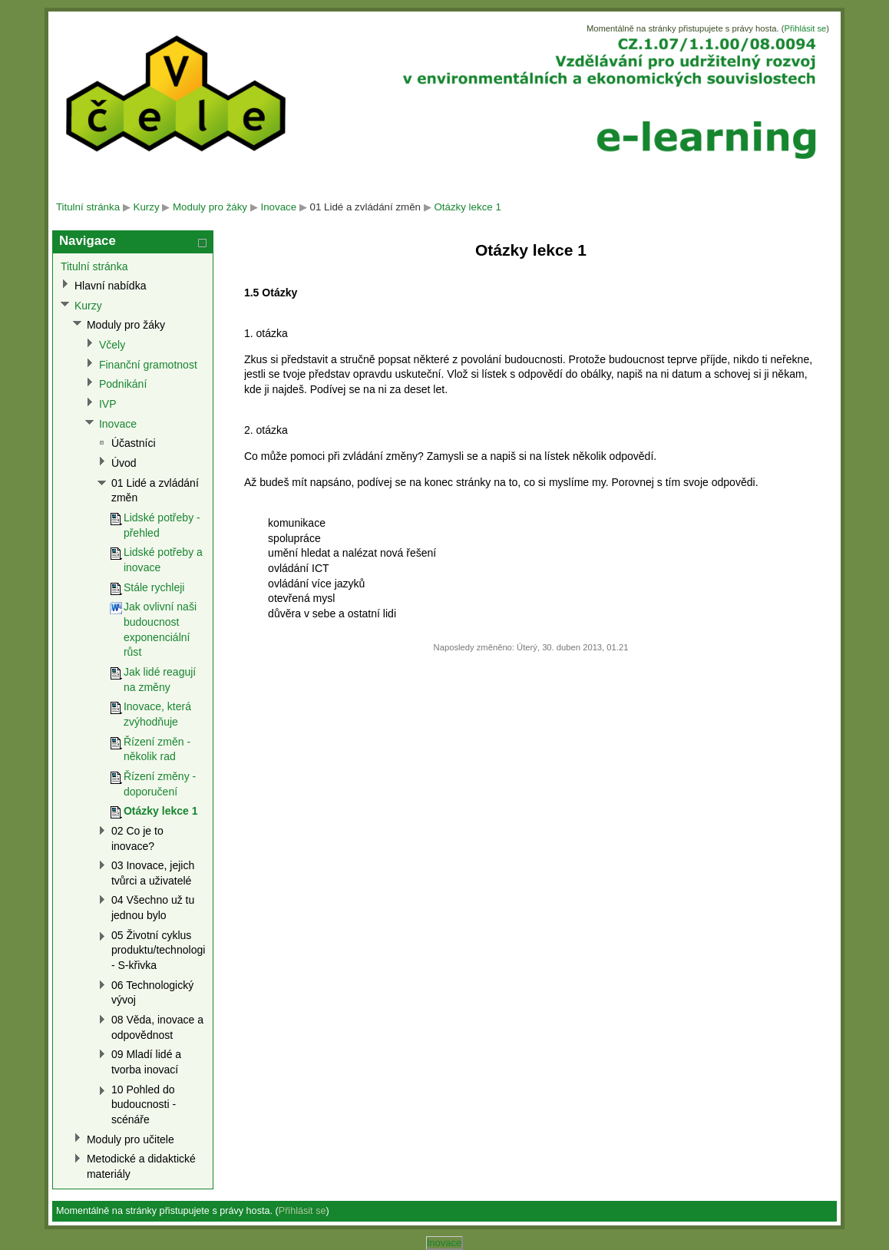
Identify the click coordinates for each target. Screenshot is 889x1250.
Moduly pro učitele (130, 1139)
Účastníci (133, 443)
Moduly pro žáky (210, 207)
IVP (108, 404)
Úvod (124, 463)
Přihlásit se (805, 28)
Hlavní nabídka (110, 285)
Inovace (278, 207)
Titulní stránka (88, 207)
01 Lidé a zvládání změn (365, 207)
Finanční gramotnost (148, 365)
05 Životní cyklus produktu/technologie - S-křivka (161, 950)
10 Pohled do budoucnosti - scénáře (143, 1104)
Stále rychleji (154, 587)
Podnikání (123, 384)
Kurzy (147, 207)
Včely (112, 345)
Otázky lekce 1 (467, 207)
